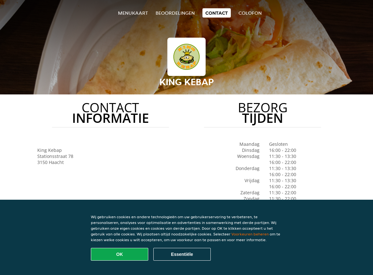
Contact (216, 13)
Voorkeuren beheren (250, 234)
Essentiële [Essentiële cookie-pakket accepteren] (182, 254)
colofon (250, 13)
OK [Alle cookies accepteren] (119, 254)
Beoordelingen (175, 13)
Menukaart (133, 13)
